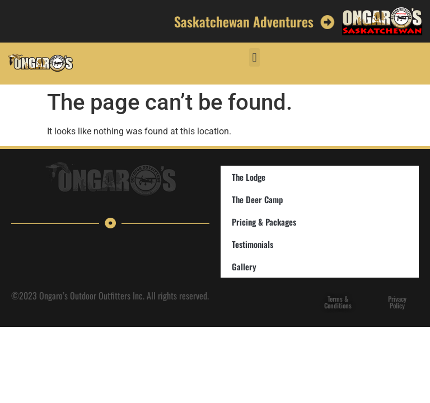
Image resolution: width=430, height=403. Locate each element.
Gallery (244, 266)
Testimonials (252, 244)
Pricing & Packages (264, 221)
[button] (254, 57)
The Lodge (248, 177)
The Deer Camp (257, 199)
